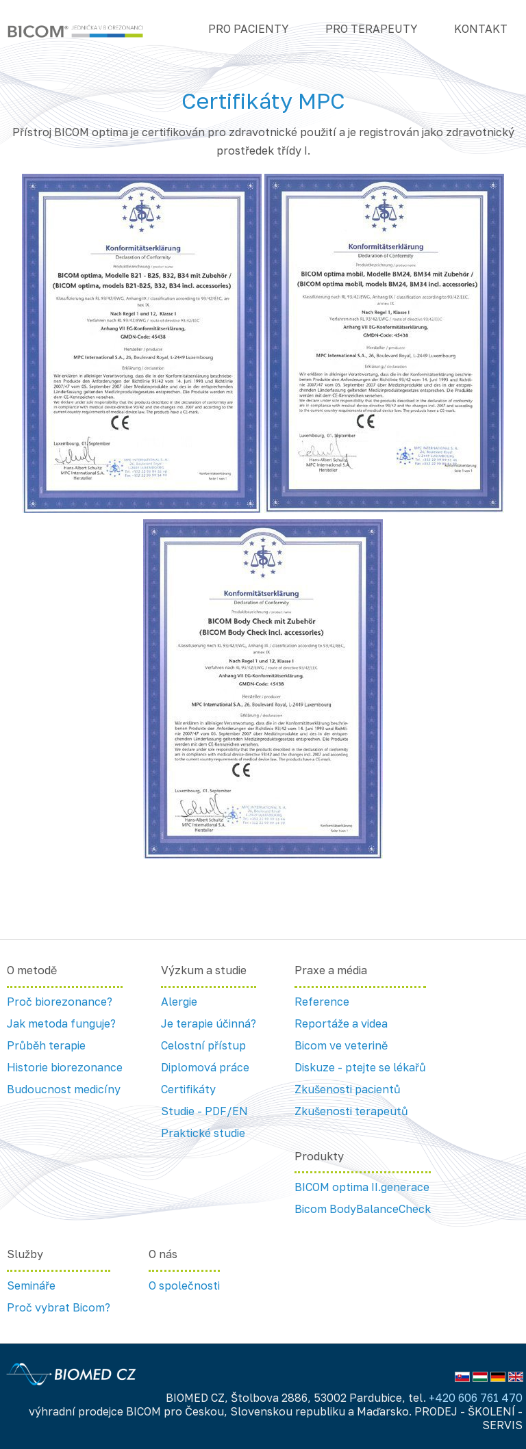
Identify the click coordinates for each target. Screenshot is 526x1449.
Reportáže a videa (341, 1023)
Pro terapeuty (371, 29)
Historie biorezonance (65, 1067)
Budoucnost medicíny (64, 1089)
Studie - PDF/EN (204, 1111)
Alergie (179, 1001)
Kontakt (481, 29)
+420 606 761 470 (476, 1398)
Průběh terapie (46, 1045)
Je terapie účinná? (208, 1023)
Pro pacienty (248, 29)
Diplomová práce (205, 1067)
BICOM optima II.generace (362, 1187)
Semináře (31, 1285)
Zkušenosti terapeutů (351, 1111)
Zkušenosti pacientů (348, 1089)
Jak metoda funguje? (61, 1023)
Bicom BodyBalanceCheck (363, 1209)
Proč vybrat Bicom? (58, 1307)
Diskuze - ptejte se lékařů (360, 1067)
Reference (322, 1001)
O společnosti (184, 1285)
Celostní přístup (203, 1045)
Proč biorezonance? (59, 1001)
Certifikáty (188, 1089)
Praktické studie (203, 1133)
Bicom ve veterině (341, 1045)
